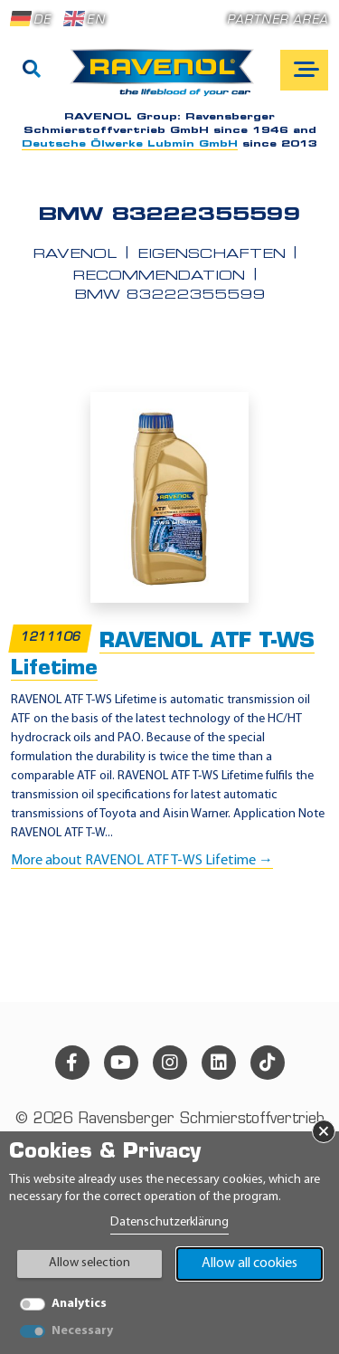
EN (84, 19)
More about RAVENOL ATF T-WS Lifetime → (142, 860)
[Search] (31, 71)
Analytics (79, 1304)
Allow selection (89, 1263)
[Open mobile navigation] (304, 70)
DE (31, 19)
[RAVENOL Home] (167, 79)
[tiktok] (267, 1062)
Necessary (82, 1331)
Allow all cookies (249, 1263)
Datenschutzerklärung (169, 1222)
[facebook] (72, 1062)
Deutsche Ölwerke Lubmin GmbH (130, 144)
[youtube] (121, 1062)
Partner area (277, 20)
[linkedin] (219, 1062)
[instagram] (170, 1062)
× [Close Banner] (323, 1131)
